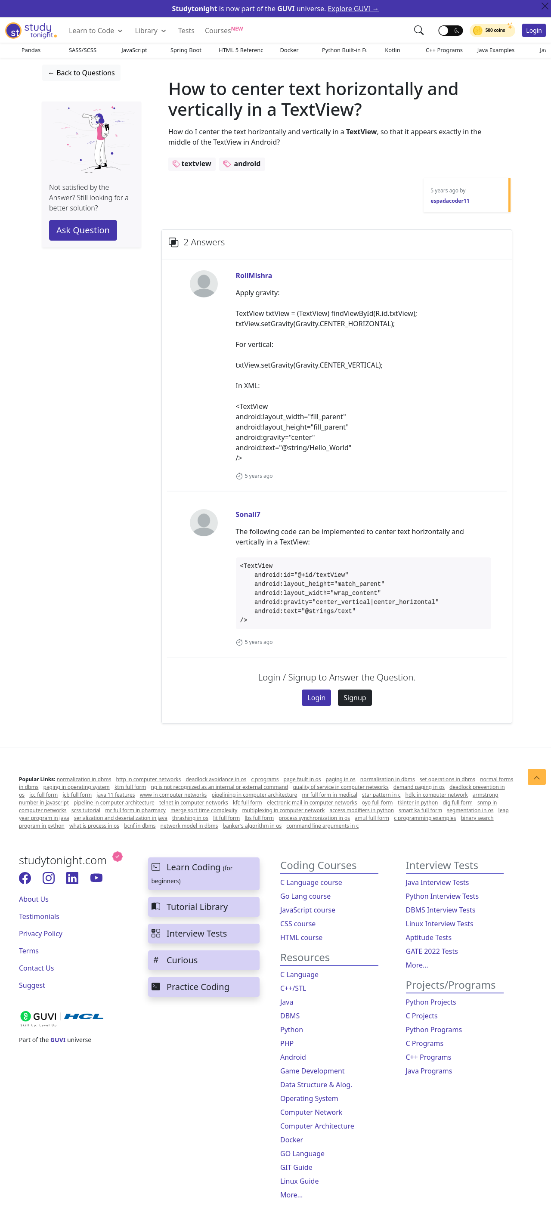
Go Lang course (305, 896)
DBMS (290, 1016)
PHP (287, 1043)
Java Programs (429, 1071)
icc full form (43, 794)
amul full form (372, 818)
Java (286, 1002)
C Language (299, 974)
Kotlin (392, 50)
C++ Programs (444, 50)
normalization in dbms (84, 779)
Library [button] (151, 31)
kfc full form (247, 802)
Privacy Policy (40, 933)
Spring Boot (185, 50)
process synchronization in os (314, 818)
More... (291, 1195)
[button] (419, 30)
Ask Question (83, 230)
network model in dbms (189, 825)
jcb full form (77, 794)
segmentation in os (470, 810)
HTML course (301, 937)
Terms (29, 951)
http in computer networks (148, 779)
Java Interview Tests (437, 882)
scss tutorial (85, 810)
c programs (265, 779)
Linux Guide (299, 1181)
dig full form (458, 802)
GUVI (57, 1040)
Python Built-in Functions (344, 50)
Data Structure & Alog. (316, 1084)
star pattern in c (381, 794)
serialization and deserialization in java (120, 818)
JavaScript (134, 50)
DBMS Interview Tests (441, 910)
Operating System (309, 1098)
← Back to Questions (81, 72)
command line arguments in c (322, 825)
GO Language (302, 1153)
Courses (224, 30)
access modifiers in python (361, 810)
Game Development (312, 1071)
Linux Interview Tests (440, 923)
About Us (34, 899)
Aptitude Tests (429, 937)
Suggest (32, 985)
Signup (355, 697)
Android (293, 1057)
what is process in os (94, 825)
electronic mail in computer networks (312, 802)
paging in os (341, 779)
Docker (289, 50)
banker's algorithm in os (252, 825)
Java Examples (496, 50)
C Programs (425, 1043)
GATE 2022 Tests (432, 951)
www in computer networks (173, 794)
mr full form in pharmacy (135, 810)
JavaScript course (307, 910)
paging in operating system (76, 787)
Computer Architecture (317, 1126)
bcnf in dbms (139, 825)
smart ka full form (420, 810)
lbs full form (259, 818)
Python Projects (431, 1002)
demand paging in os (419, 787)
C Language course (311, 882)
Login (534, 30)
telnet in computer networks (193, 802)
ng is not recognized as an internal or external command (219, 787)
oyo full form (377, 802)
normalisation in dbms (387, 779)
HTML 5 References (241, 50)
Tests (186, 30)
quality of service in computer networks (340, 787)
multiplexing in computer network (283, 810)
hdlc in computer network (437, 794)
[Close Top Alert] (545, 6)
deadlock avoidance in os (216, 779)
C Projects (422, 1016)
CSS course (298, 923)
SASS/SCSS (82, 50)
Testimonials (39, 916)
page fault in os (302, 779)
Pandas (31, 50)
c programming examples (425, 818)
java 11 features (115, 794)
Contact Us (36, 968)
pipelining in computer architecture (254, 794)
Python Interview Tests (442, 896)
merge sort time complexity (203, 810)
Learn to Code (96, 31)
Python (291, 1029)
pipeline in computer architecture (114, 802)
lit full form (226, 818)
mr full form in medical (329, 794)
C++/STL (293, 988)
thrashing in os (190, 818)
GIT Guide (296, 1167)
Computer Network (311, 1112)
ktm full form (130, 787)
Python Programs (434, 1029)
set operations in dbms (447, 779)
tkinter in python (418, 802)
